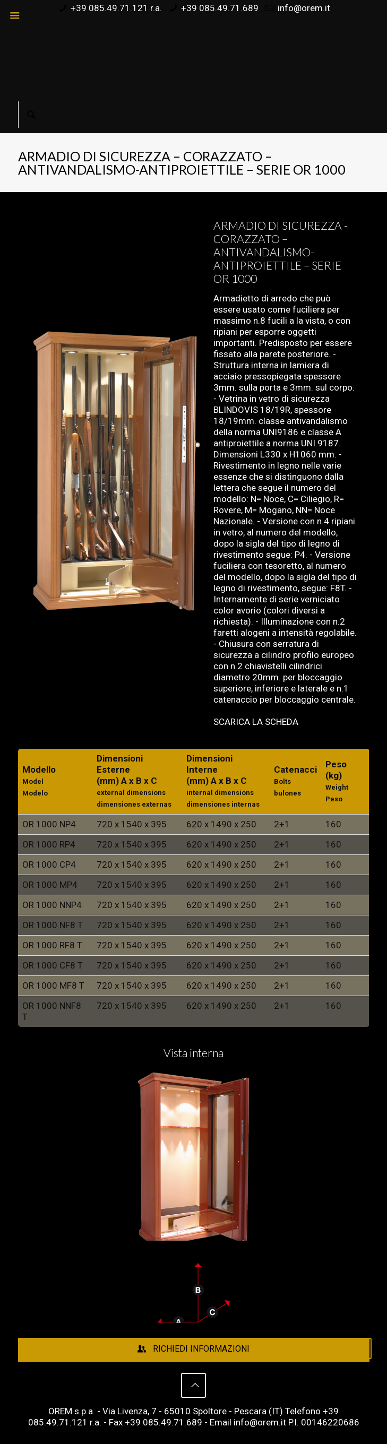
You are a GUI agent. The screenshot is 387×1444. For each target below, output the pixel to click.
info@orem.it (304, 8)
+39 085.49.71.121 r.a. (116, 8)
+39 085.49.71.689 (220, 8)
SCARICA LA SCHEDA (255, 721)
